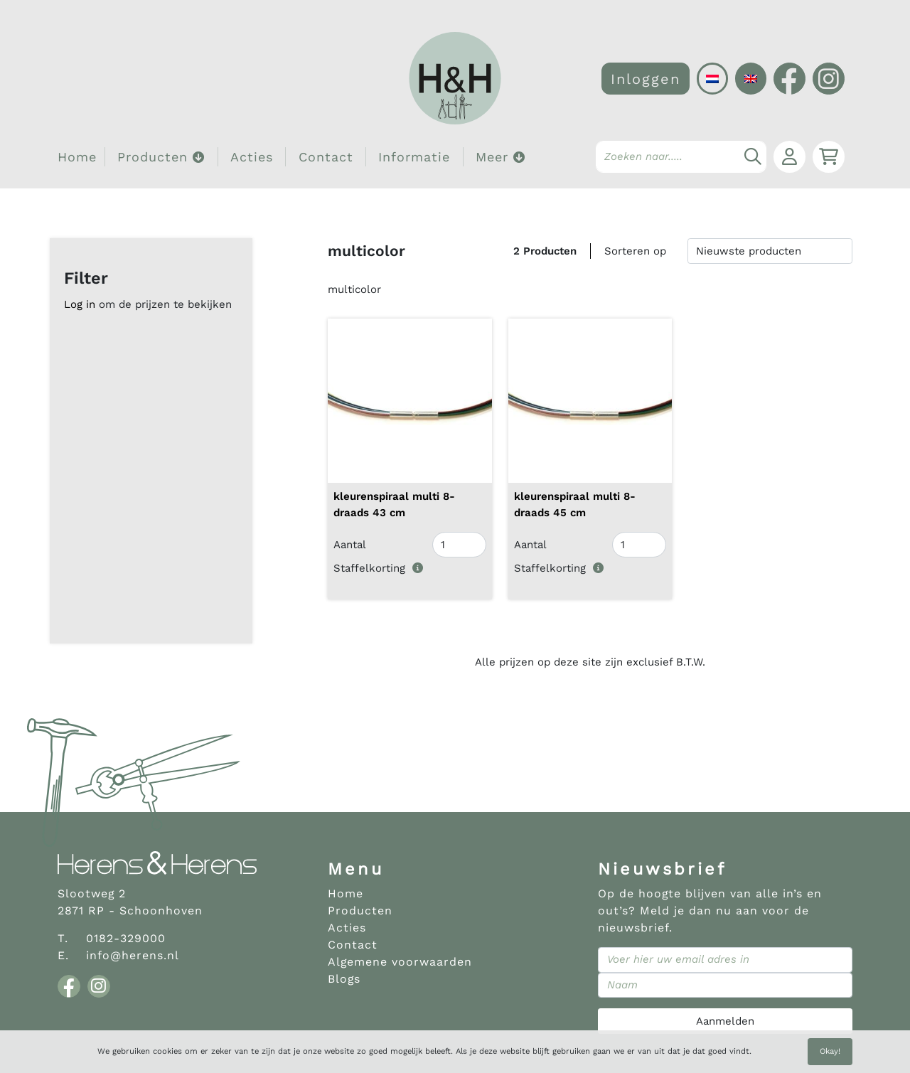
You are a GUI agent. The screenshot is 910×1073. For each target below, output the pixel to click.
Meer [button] (500, 156)
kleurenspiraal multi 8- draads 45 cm (575, 504)
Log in (79, 304)
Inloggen (645, 78)
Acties (251, 156)
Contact (326, 156)
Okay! (830, 1051)
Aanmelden (725, 1021)
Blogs (344, 979)
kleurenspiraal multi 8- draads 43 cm (394, 504)
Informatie (414, 156)
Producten (360, 910)
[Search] (681, 157)
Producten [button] (161, 156)
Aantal (349, 544)
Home (77, 156)
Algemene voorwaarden (400, 961)
